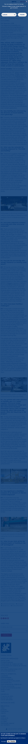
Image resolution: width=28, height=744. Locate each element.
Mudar (22, 14)
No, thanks (11, 742)
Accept (3, 742)
